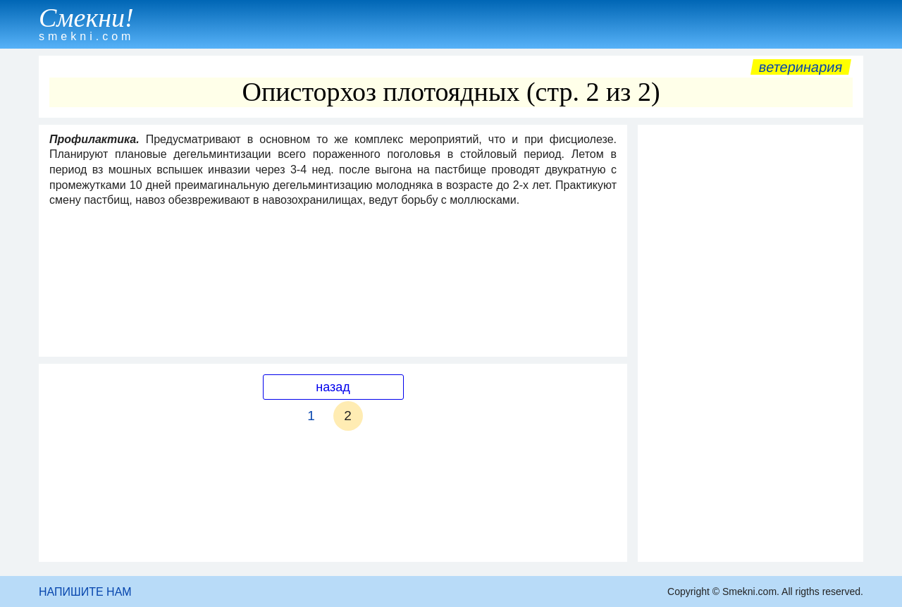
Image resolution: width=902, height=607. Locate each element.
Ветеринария (801, 67)
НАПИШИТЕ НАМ (85, 592)
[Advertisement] (750, 343)
